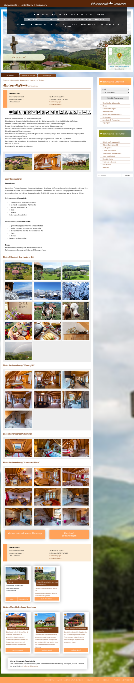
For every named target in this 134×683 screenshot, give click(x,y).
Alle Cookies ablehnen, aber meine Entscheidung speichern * (86, 19)
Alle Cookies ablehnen (52, 19)
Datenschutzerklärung (97, 14)
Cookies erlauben (33, 19)
